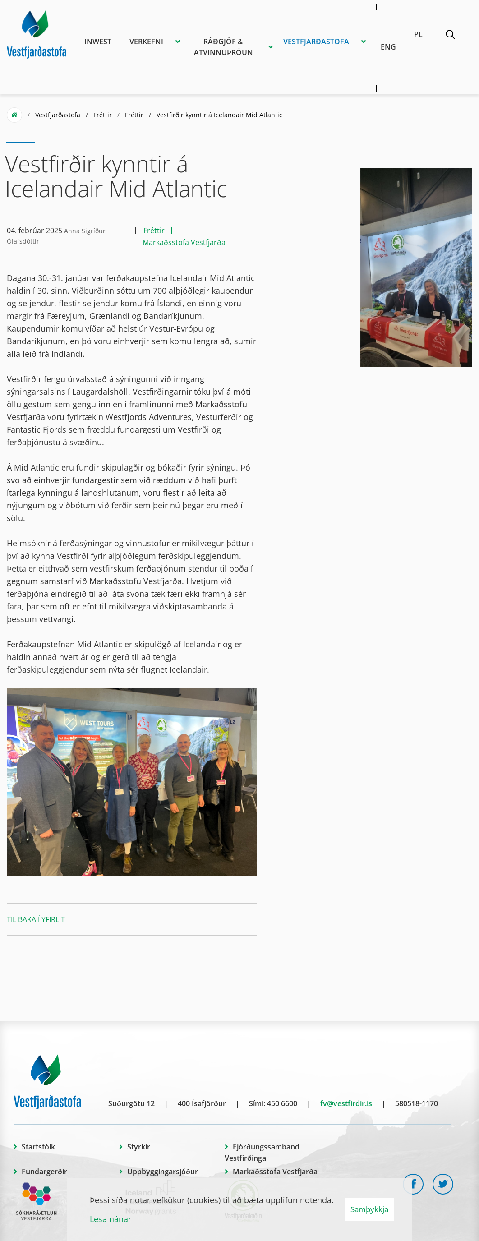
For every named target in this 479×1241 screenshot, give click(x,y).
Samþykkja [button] (369, 1209)
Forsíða (14, 115)
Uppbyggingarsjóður (162, 1171)
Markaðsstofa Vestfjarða (275, 1171)
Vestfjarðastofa (57, 115)
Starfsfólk (38, 1147)
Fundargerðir (44, 1171)
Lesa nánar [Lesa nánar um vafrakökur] (110, 1218)
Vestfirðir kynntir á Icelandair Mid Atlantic (219, 115)
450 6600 (282, 1103)
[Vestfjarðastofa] (36, 33)
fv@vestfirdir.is (346, 1103)
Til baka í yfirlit (36, 919)
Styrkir (138, 1147)
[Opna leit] (450, 36)
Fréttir (102, 115)
